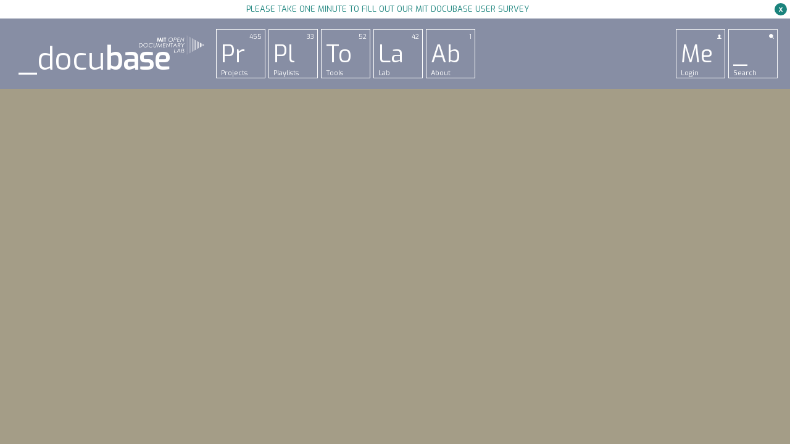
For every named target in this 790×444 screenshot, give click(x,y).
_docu (94, 59)
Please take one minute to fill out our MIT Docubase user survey (387, 9)
